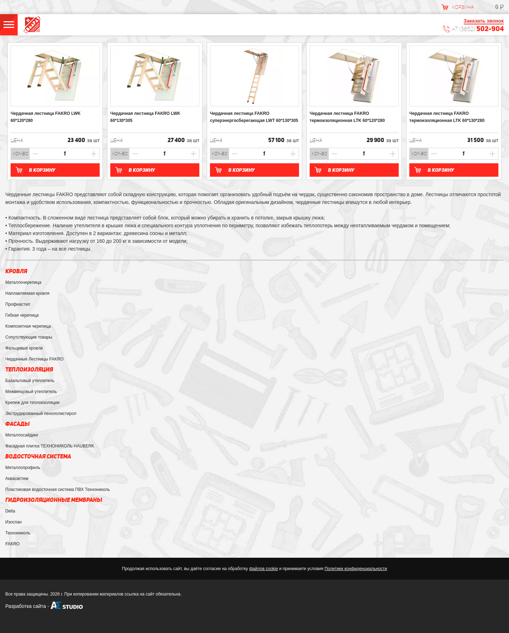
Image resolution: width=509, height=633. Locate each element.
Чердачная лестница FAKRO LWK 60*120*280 (46, 117)
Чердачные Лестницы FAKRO (34, 359)
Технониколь (17, 533)
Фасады (17, 424)
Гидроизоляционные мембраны (53, 500)
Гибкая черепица (22, 315)
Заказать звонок (484, 21)
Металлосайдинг (21, 435)
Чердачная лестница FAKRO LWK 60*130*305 (145, 117)
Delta (10, 511)
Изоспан (13, 522)
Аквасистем (16, 478)
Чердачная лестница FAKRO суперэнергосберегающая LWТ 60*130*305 (254, 117)
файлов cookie (263, 568)
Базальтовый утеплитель (29, 380)
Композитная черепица (28, 326)
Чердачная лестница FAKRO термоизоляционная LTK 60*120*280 (347, 117)
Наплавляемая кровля (27, 293)
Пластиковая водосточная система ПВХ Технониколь (57, 489)
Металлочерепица (23, 282)
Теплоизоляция (29, 369)
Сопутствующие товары (28, 337)
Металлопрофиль (22, 467)
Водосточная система (38, 456)
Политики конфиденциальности (355, 568)
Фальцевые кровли (24, 348)
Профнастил (17, 304)
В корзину (42, 170)
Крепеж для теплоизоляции (32, 402)
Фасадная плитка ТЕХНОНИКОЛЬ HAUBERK (49, 446)
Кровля (16, 271)
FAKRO (12, 543)
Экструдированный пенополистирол (40, 413)
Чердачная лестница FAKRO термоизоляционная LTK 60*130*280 (447, 117)
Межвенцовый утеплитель (31, 391)
